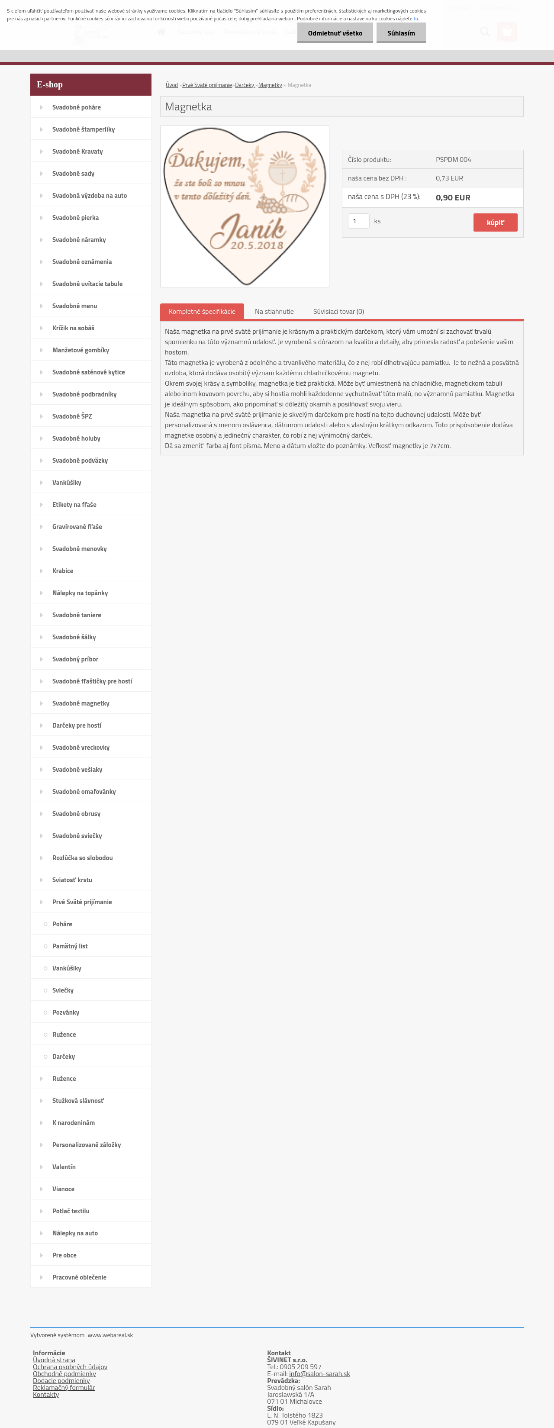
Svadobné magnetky (81, 703)
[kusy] (359, 221)
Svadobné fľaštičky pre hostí (92, 681)
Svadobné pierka (75, 217)
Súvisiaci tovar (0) (338, 311)
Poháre (62, 924)
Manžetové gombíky (80, 350)
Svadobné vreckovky (81, 747)
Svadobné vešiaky (77, 769)
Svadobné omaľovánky (84, 791)
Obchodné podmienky (64, 1373)
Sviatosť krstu (72, 880)
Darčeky (63, 1056)
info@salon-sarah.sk (319, 1373)
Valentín (64, 1167)
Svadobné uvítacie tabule (87, 284)
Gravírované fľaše (77, 527)
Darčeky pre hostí (76, 725)
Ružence (64, 1034)
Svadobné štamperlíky (83, 129)
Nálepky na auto (75, 1233)
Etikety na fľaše (74, 504)
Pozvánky (65, 1012)
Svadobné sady (73, 173)
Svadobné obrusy (76, 814)
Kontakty (46, 1394)
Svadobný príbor (75, 659)
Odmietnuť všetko (335, 33)
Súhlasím (401, 33)
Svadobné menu (74, 306)
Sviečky (63, 990)
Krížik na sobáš (73, 328)
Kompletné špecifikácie (202, 311)
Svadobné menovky (79, 549)
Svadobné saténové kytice (88, 372)
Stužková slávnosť (78, 1101)
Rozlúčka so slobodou (82, 858)
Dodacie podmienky (61, 1380)
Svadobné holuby (76, 438)
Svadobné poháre (76, 107)
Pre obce (64, 1255)
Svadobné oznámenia (82, 262)
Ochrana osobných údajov (70, 1366)
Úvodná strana (54, 1359)
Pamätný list (70, 946)
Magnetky (270, 85)
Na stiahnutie (274, 311)
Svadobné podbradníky (84, 394)
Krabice (62, 571)
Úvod (172, 85)
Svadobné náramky (79, 240)
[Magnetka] (245, 129)
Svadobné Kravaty (77, 151)
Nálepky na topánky (80, 593)
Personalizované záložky (86, 1145)
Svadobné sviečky (77, 836)
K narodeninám (73, 1123)
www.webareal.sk (110, 1334)
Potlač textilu (71, 1211)
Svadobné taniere (76, 615)
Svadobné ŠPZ (72, 416)
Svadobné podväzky (80, 460)
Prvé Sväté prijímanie (82, 902)
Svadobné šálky (74, 637)
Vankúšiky (66, 482)
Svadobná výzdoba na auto (89, 195)
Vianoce (63, 1189)
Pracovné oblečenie (79, 1277)
